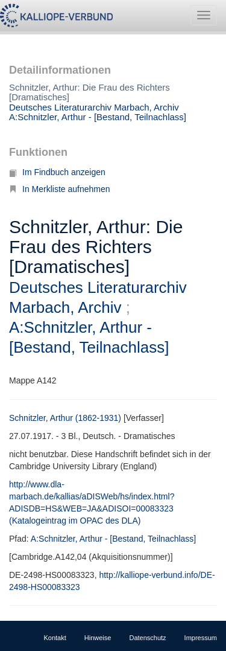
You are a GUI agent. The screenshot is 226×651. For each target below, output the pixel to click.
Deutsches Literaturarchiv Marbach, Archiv (94, 107)
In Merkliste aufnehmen (59, 189)
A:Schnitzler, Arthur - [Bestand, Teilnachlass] (97, 117)
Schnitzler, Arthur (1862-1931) (65, 418)
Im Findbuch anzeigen (57, 172)
